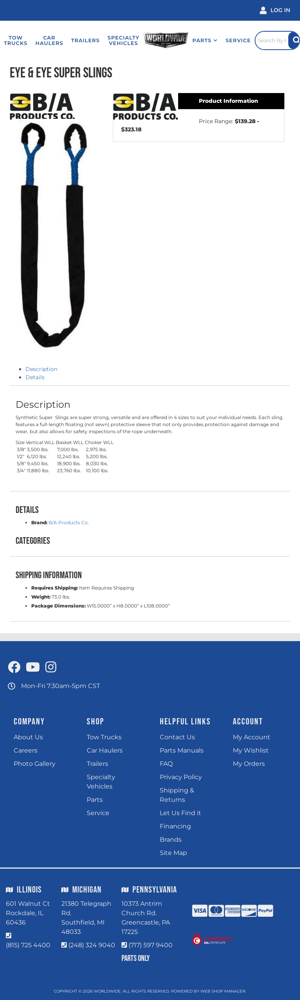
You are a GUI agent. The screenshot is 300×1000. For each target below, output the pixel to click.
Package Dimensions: (58, 606)
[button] (205, 40)
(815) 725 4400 (28, 945)
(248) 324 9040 (91, 945)
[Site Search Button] (293, 40)
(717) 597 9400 (151, 945)
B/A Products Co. (68, 522)
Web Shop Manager (222, 991)
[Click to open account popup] (275, 10)
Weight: (40, 597)
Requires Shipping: (54, 588)
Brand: (39, 522)
